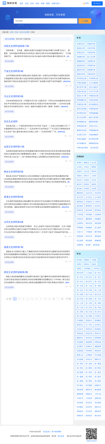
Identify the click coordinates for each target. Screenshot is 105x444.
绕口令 (86, 176)
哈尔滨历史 (94, 148)
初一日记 (98, 281)
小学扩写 (80, 398)
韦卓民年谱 (91, 52)
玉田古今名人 (93, 126)
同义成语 (80, 240)
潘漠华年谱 (81, 74)
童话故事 (98, 390)
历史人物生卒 (93, 87)
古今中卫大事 (93, 91)
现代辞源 (96, 245)
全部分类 (56, 3)
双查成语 (80, 236)
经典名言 (80, 415)
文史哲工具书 (81, 135)
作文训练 (98, 402)
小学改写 (89, 398)
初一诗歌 (98, 286)
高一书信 (89, 303)
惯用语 (93, 167)
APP (86, 3)
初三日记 (98, 294)
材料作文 (89, 390)
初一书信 (80, 286)
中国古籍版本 (81, 139)
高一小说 (80, 303)
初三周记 (98, 368)
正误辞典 (98, 214)
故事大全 (80, 355)
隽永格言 (80, 206)
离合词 (93, 171)
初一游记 (89, 364)
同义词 (79, 180)
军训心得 (89, 333)
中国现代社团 (93, 96)
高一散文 (98, 372)
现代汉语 (89, 223)
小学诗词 (96, 268)
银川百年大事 (81, 87)
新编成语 (98, 240)
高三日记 (98, 312)
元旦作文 (80, 329)
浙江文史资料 (25, 32)
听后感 (79, 260)
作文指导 (80, 402)
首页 (21, 3)
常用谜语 (80, 227)
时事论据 (98, 342)
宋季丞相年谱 (81, 126)
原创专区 (98, 351)
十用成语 (89, 232)
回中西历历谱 (93, 139)
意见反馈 (46, 432)
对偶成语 (89, 227)
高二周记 (89, 377)
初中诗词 (80, 273)
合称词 (79, 171)
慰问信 (86, 264)
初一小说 (89, 286)
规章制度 (80, 394)
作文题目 (80, 407)
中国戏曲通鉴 (93, 113)
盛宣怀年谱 (81, 70)
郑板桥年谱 (81, 57)
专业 (32, 3)
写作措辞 (89, 214)
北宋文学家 (91, 48)
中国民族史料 (93, 109)
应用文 (79, 264)
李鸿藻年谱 (91, 65)
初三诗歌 (89, 299)
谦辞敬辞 (89, 219)
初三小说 (89, 294)
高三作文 (89, 281)
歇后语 (79, 184)
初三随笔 (80, 372)
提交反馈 (61, 436)
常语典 (86, 189)
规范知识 (80, 201)
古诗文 (86, 167)
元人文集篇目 (93, 83)
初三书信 (80, 299)
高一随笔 (80, 377)
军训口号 (98, 333)
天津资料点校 (93, 78)
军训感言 (98, 329)
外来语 (86, 180)
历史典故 (80, 342)
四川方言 (89, 236)
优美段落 (80, 351)
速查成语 (98, 236)
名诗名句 (89, 359)
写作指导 (89, 351)
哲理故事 (98, 338)
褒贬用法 (80, 193)
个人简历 (89, 273)
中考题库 (80, 320)
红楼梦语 (80, 245)
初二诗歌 (80, 294)
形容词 (93, 184)
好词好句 (89, 346)
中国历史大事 (81, 104)
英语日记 (80, 325)
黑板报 (86, 260)
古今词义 (89, 197)
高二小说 (80, 307)
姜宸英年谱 (81, 65)
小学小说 (98, 394)
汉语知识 (89, 201)
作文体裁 (98, 355)
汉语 (26, 3)
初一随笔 (98, 364)
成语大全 (98, 407)
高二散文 (98, 377)
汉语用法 (80, 223)
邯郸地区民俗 (93, 143)
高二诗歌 (80, 312)
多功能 (88, 245)
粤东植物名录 (81, 122)
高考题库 (98, 320)
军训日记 (89, 329)
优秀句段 (98, 398)
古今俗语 (98, 197)
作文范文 (89, 402)
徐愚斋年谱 (91, 70)
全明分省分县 (81, 91)
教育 (48, 3)
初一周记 (80, 364)
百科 (37, 3)
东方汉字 (80, 197)
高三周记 (89, 381)
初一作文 (98, 273)
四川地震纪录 (93, 104)
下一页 (68, 299)
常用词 (79, 163)
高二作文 (80, 281)
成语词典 (98, 223)
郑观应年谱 (91, 44)
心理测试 (89, 355)
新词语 (86, 184)
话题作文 (89, 394)
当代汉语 (98, 193)
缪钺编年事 (81, 61)
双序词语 (98, 210)
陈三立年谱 (91, 57)
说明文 (79, 268)
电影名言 (98, 411)
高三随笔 (89, 385)
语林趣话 (98, 219)
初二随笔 (89, 368)
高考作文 (89, 320)
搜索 (85, 21)
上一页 (8, 299)
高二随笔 (80, 381)
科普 (42, 3)
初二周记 (80, 368)
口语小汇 (80, 232)
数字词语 (98, 232)
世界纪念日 (81, 52)
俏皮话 (79, 176)
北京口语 (89, 193)
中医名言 (80, 219)
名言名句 (89, 407)
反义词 (93, 163)
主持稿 (93, 260)
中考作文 (98, 316)
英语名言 (89, 415)
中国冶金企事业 (82, 148)
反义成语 (98, 227)
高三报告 (98, 381)
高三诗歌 (89, 316)
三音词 (93, 176)
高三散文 (80, 385)
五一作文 (89, 325)
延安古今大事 (81, 96)
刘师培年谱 (91, 74)
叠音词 (86, 163)
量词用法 (89, 206)
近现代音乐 (81, 44)
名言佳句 (98, 206)
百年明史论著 (81, 78)
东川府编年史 (81, 143)
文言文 (93, 180)
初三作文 (89, 277)
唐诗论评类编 (81, 109)
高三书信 (80, 316)
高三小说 (89, 312)
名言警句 (80, 346)
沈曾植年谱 (91, 61)
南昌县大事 (81, 48)
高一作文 (98, 277)
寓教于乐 (98, 359)
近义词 (86, 171)
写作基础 (87, 268)
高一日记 (98, 299)
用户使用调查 (56, 432)
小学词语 (80, 214)
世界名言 (80, 210)
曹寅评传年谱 (81, 130)
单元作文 (89, 338)
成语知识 (80, 411)
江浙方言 (98, 201)
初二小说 (98, 290)
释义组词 (89, 210)
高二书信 (98, 307)
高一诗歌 (98, 303)
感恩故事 (98, 346)
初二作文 (80, 277)
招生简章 (80, 390)
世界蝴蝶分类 (81, 100)
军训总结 (80, 333)
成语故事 (89, 342)
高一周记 (89, 372)
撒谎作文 (80, 338)
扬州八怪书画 (93, 117)
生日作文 (98, 325)
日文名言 (89, 411)
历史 (17, 32)
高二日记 (89, 307)
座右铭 (79, 189)
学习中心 (97, 3)
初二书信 (89, 290)
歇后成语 (89, 240)
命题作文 (98, 385)
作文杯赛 (80, 359)
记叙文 (93, 264)
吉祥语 (93, 189)
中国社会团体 (81, 83)
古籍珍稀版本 (93, 135)
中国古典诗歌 (93, 100)
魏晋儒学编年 (93, 122)
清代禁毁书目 (81, 113)
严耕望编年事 (93, 130)
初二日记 (80, 290)
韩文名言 (98, 415)
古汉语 (79, 167)
